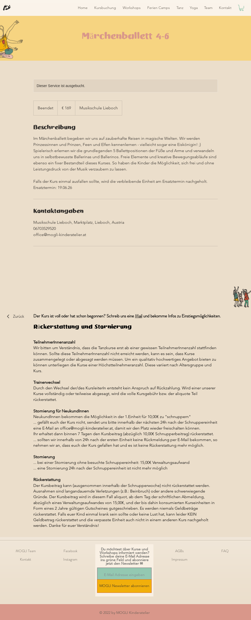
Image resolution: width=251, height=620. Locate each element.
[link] (241, 8)
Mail (138, 316)
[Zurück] (13, 316)
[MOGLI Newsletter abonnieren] (124, 586)
